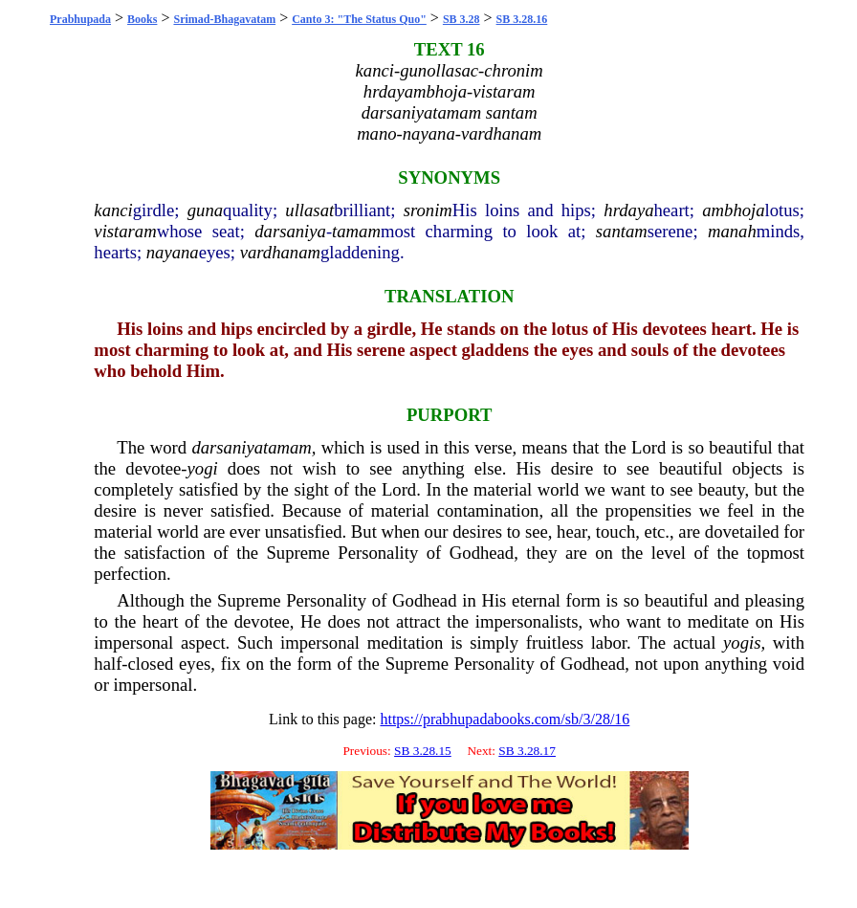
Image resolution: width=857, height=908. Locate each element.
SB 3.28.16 (522, 19)
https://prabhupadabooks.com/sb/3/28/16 (504, 719)
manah (732, 231)
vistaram (125, 231)
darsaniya (290, 231)
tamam (356, 231)
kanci (113, 210)
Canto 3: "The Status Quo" (359, 19)
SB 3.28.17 (527, 750)
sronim (428, 210)
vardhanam (280, 252)
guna (205, 210)
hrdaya (628, 210)
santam (622, 231)
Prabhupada (80, 19)
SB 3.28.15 (422, 750)
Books (142, 19)
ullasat (309, 210)
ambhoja (733, 210)
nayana (172, 252)
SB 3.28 (461, 19)
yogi (202, 468)
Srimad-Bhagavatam (224, 19)
